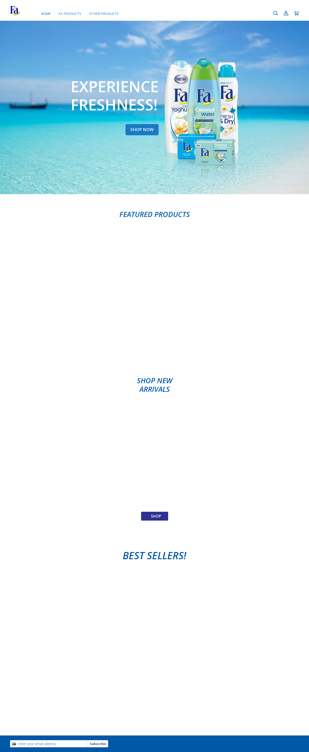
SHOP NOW (142, 129)
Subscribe (98, 744)
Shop (156, 516)
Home (46, 13)
